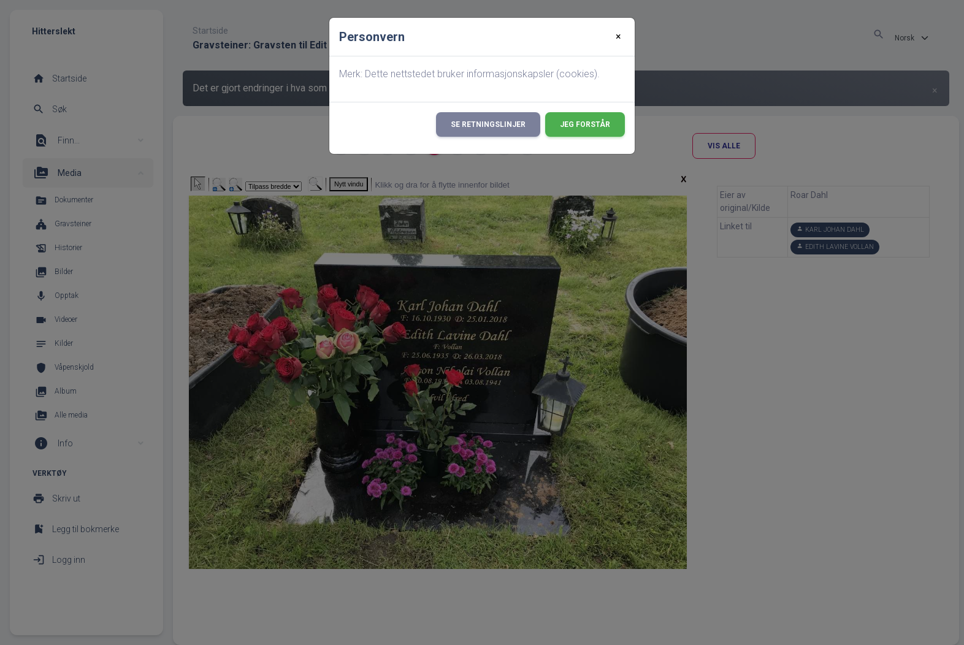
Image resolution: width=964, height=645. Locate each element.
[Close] (618, 36)
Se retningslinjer (488, 124)
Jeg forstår (585, 124)
